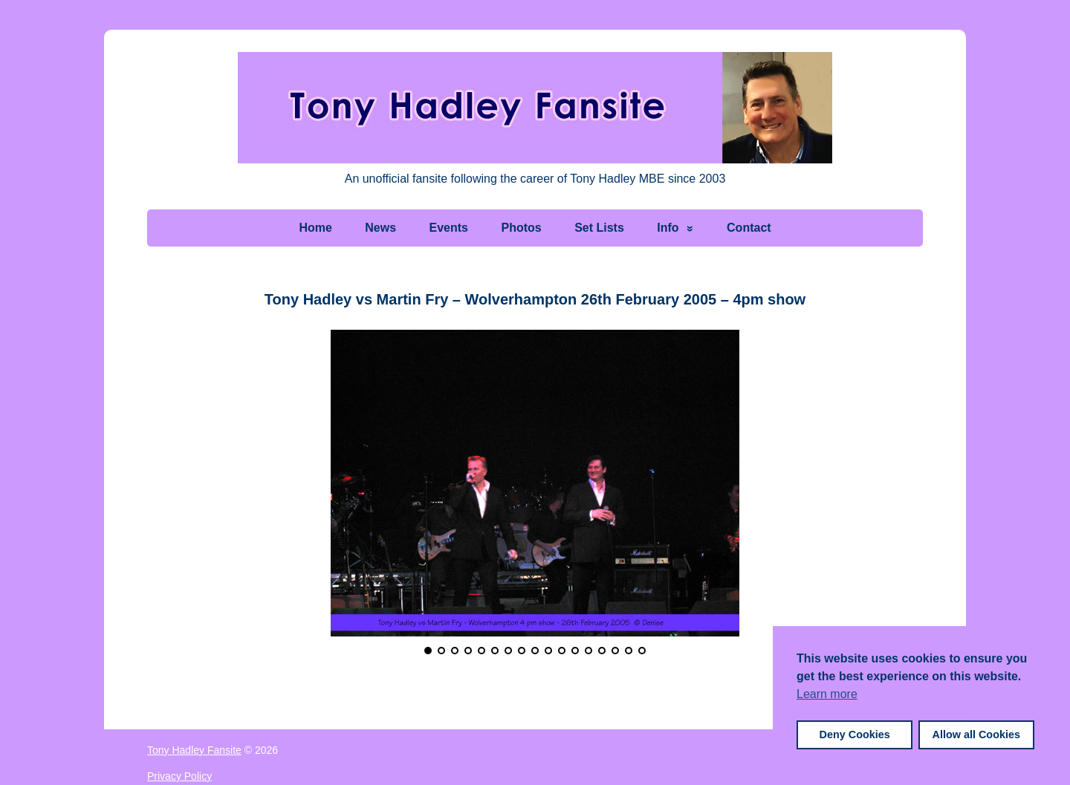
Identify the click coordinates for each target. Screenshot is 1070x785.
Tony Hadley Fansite (194, 750)
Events (448, 227)
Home (315, 227)
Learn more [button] (827, 694)
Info (667, 227)
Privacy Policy (179, 776)
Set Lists (599, 227)
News (380, 227)
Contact (749, 227)
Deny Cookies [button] (855, 734)
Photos (521, 227)
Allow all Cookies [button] (976, 734)
